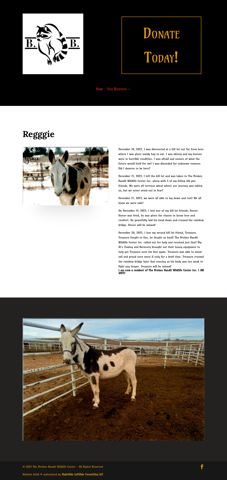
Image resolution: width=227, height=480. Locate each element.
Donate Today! (161, 45)
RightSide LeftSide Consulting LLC (82, 474)
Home (99, 89)
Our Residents (117, 89)
